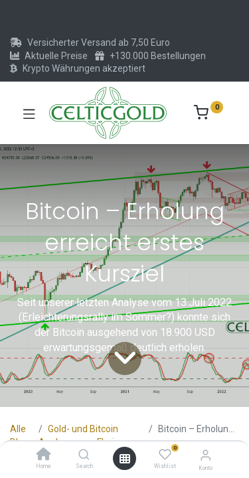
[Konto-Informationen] (205, 455)
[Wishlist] (165, 455)
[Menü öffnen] (125, 459)
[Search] (84, 455)
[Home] (44, 455)
